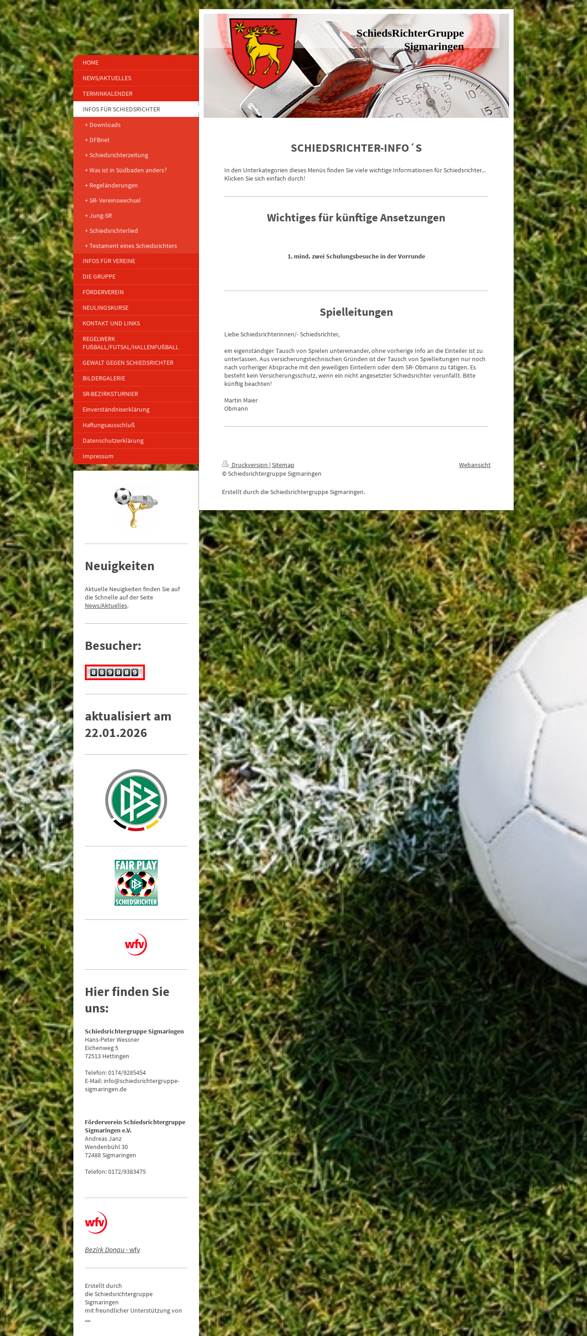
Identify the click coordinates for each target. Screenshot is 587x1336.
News (92, 605)
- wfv (112, 1249)
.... (87, 1318)
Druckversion (245, 465)
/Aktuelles (113, 605)
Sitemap (283, 465)
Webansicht (475, 465)
